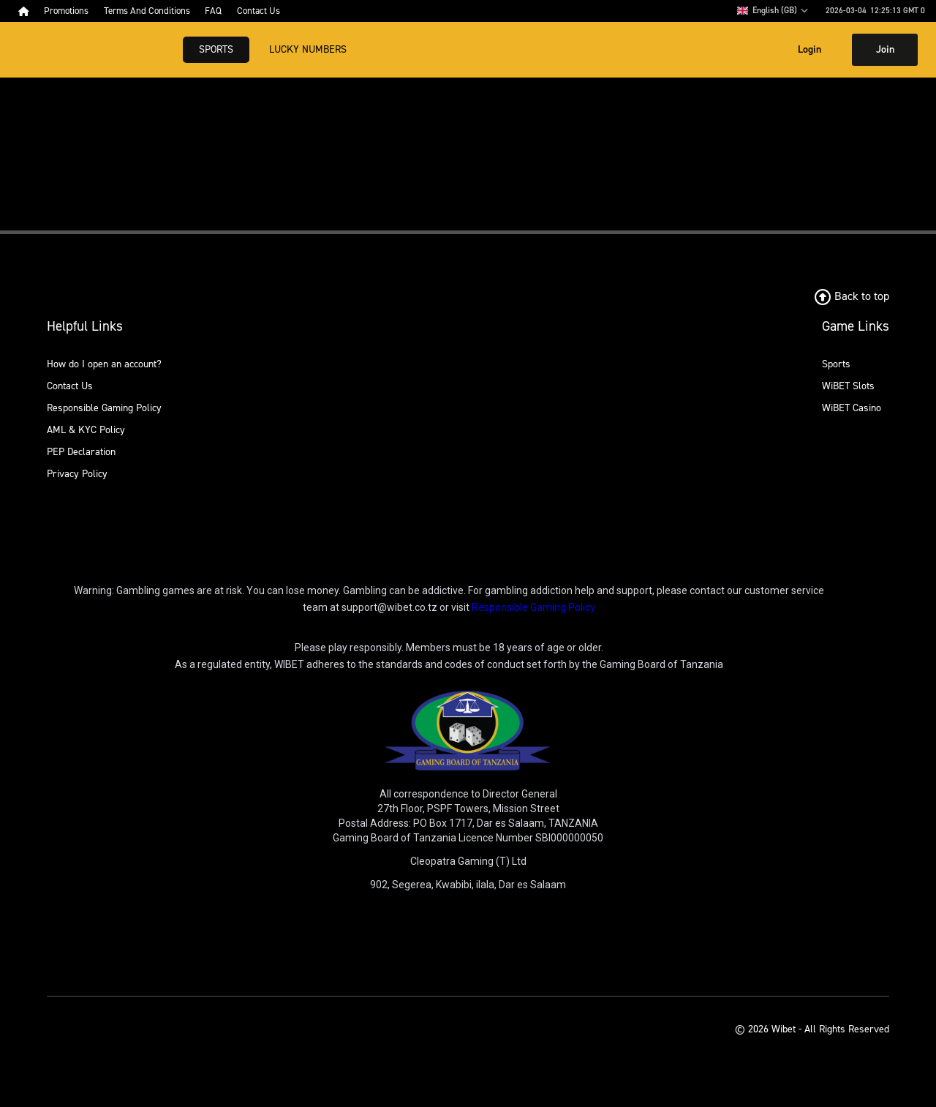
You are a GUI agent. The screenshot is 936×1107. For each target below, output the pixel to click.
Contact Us (70, 386)
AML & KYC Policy (86, 430)
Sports (216, 49)
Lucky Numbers (308, 49)
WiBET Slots (848, 386)
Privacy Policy (77, 474)
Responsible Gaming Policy (104, 408)
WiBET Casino (851, 408)
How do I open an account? (104, 364)
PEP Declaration (81, 452)
